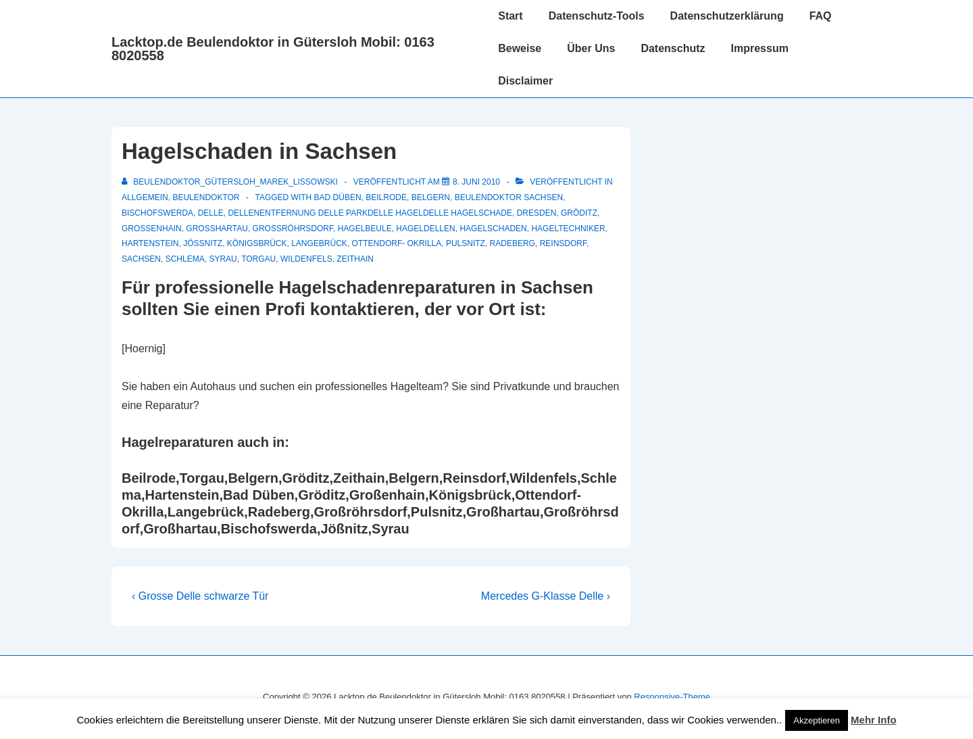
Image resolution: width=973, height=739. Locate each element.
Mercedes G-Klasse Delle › (545, 596)
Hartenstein (150, 243)
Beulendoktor (205, 197)
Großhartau (217, 228)
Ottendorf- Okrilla (397, 243)
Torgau (258, 259)
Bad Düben (337, 197)
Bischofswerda (157, 213)
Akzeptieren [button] (816, 720)
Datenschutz (673, 48)
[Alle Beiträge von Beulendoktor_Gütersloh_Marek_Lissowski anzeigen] (231, 182)
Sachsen (141, 259)
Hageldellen (425, 228)
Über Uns (591, 48)
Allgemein (145, 197)
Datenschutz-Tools (597, 16)
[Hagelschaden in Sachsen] (476, 182)
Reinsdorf (563, 243)
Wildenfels (306, 259)
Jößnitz (202, 243)
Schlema (185, 259)
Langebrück (319, 243)
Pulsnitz (465, 243)
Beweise (519, 48)
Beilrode (386, 197)
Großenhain (152, 228)
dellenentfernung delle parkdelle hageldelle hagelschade (370, 213)
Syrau (222, 259)
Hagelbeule (365, 228)
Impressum (760, 48)
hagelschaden (492, 228)
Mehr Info (874, 719)
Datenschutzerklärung (727, 16)
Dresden (537, 213)
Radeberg (512, 243)
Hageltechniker (568, 228)
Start (510, 16)
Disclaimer (525, 81)
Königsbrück (257, 243)
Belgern (430, 197)
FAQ (820, 16)
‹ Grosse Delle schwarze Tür (200, 596)
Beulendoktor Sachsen (509, 197)
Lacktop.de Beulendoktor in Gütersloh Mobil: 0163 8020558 (272, 48)
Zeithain (355, 259)
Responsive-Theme (672, 697)
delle (211, 213)
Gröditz (579, 213)
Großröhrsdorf (293, 228)
